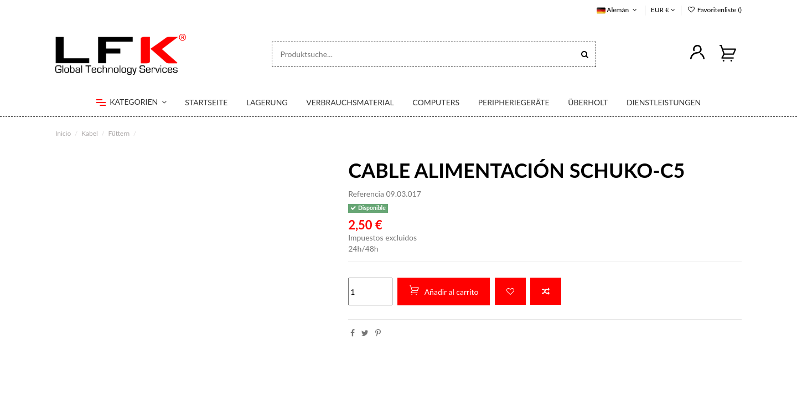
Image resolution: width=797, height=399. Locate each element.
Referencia (366, 193)
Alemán (618, 10)
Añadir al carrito (444, 290)
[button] (131, 102)
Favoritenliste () (714, 10)
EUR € (663, 10)
